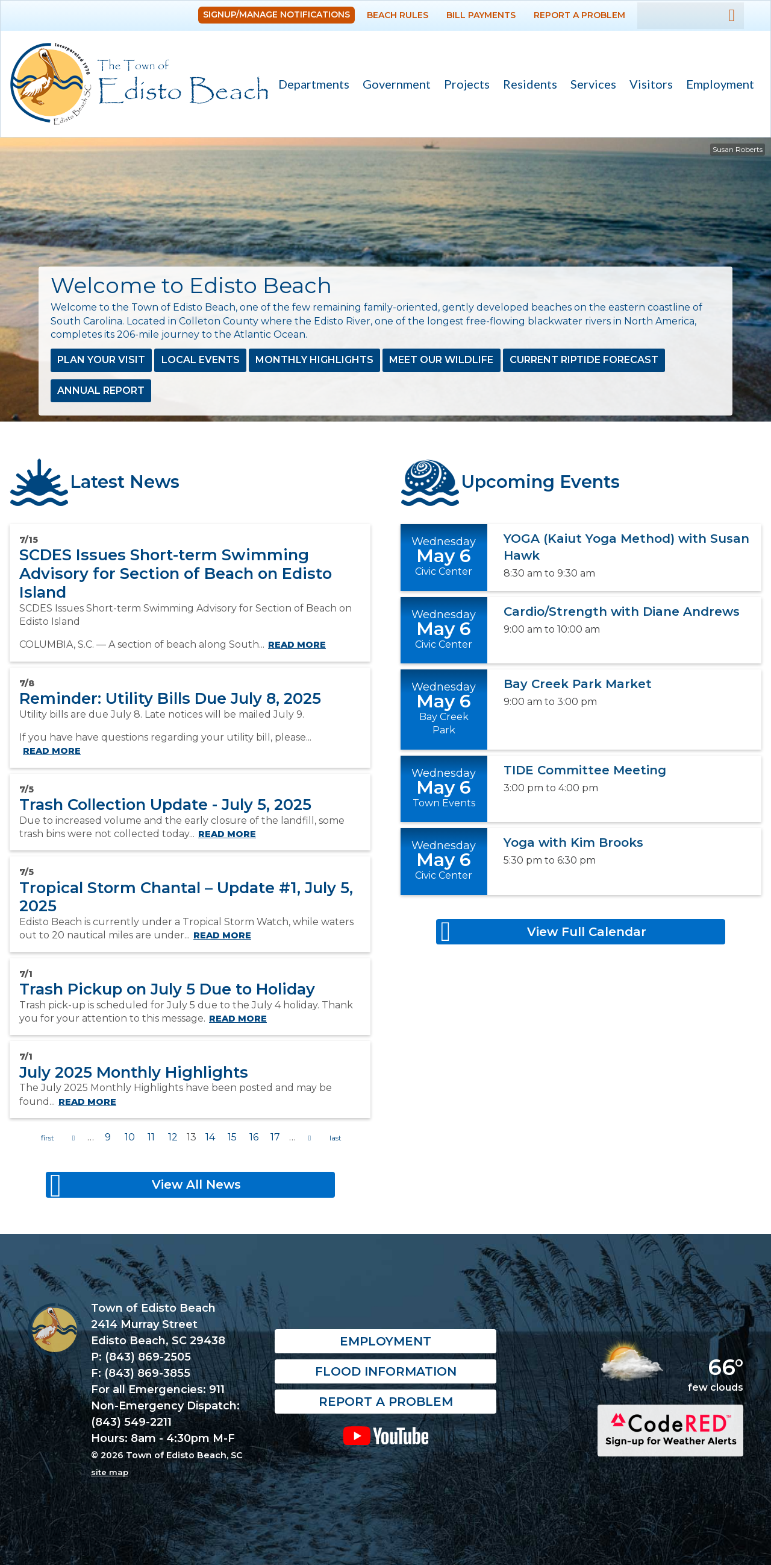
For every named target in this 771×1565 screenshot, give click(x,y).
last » (335, 1138)
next (309, 1138)
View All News (196, 1184)
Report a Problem (579, 15)
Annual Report (101, 390)
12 (173, 1137)
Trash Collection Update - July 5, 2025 (165, 804)
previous (73, 1138)
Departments (310, 85)
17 (275, 1137)
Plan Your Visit (101, 359)
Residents (526, 85)
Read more (297, 644)
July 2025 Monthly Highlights (133, 1072)
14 (210, 1137)
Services (590, 85)
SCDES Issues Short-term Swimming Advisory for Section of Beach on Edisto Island (175, 573)
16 (253, 1137)
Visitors (648, 85)
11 (151, 1137)
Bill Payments (481, 15)
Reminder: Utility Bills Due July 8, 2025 (170, 698)
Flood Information (386, 1371)
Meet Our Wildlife (441, 359)
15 (232, 1137)
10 (130, 1137)
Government (393, 85)
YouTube (385, 1435)
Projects (467, 84)
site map (109, 1472)
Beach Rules (397, 15)
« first (48, 1138)
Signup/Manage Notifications (276, 14)
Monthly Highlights (314, 359)
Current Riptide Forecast (584, 359)
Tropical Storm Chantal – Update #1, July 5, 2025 (186, 896)
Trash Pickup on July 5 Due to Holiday (167, 988)
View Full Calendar (586, 932)
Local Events (200, 359)
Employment (720, 84)
